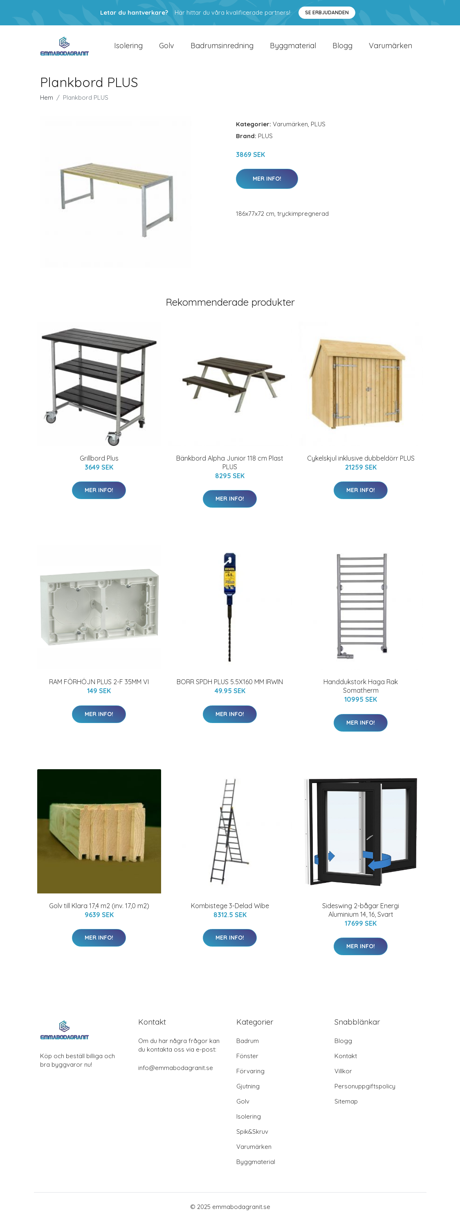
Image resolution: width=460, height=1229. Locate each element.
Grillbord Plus (99, 466)
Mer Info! (267, 186)
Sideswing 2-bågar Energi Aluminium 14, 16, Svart (360, 918)
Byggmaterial (293, 49)
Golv (166, 49)
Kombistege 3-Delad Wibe (230, 914)
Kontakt (345, 1064)
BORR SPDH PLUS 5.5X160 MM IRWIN (230, 690)
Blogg (342, 49)
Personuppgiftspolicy (364, 1094)
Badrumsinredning (222, 49)
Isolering (128, 49)
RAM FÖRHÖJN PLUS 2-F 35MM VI (99, 690)
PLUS (318, 132)
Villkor (343, 1079)
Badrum (247, 1049)
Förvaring (250, 1079)
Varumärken (390, 49)
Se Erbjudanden (327, 12)
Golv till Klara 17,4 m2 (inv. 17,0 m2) (99, 914)
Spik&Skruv (252, 1140)
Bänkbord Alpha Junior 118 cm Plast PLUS (229, 470)
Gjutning (248, 1094)
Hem (46, 106)
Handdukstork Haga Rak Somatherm (360, 694)
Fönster (247, 1064)
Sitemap (346, 1109)
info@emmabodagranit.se (175, 1076)
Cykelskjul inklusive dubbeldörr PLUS (361, 466)
